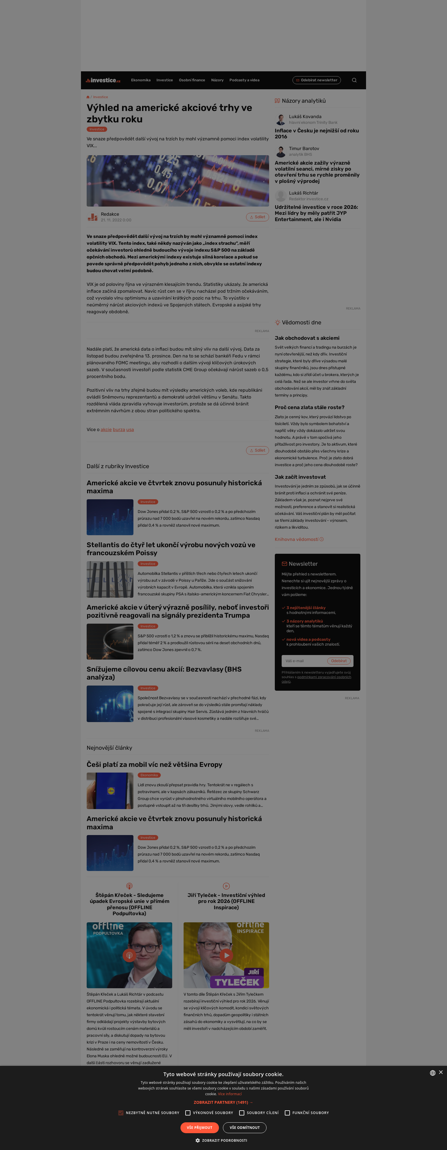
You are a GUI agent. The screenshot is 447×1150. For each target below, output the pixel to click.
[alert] (223, 575)
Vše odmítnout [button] (245, 1127)
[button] (223, 1102)
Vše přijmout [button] (199, 1127)
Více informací (230, 1094)
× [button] (440, 1072)
